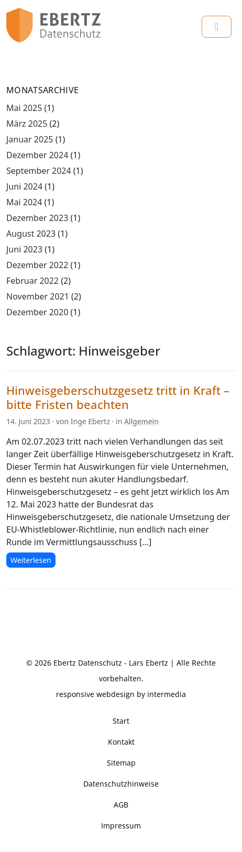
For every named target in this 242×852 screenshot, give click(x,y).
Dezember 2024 (37, 155)
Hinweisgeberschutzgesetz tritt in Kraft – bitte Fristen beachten (117, 397)
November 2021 (37, 296)
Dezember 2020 (37, 312)
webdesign (115, 694)
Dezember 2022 (37, 265)
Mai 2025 (24, 108)
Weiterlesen (30, 560)
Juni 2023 (24, 249)
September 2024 (38, 170)
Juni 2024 (24, 186)
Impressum (121, 826)
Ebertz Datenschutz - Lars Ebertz (110, 663)
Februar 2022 (32, 280)
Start (121, 721)
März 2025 (26, 123)
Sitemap (121, 763)
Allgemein (141, 421)
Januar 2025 (29, 139)
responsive (75, 694)
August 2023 (31, 233)
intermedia (166, 694)
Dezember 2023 (37, 218)
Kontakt (121, 742)
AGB (121, 805)
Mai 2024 (24, 202)
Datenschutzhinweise (121, 784)
